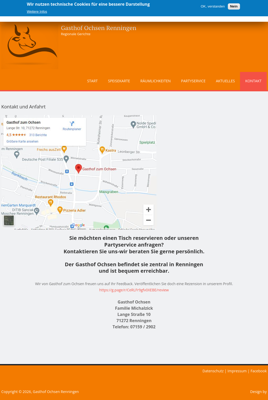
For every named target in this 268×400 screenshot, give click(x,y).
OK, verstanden (213, 6)
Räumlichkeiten (155, 80)
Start (92, 80)
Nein (234, 6)
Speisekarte (119, 80)
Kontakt (253, 80)
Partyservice (193, 80)
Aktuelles (225, 80)
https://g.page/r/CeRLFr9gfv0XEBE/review (134, 289)
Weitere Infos (37, 11)
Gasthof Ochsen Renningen (98, 28)
